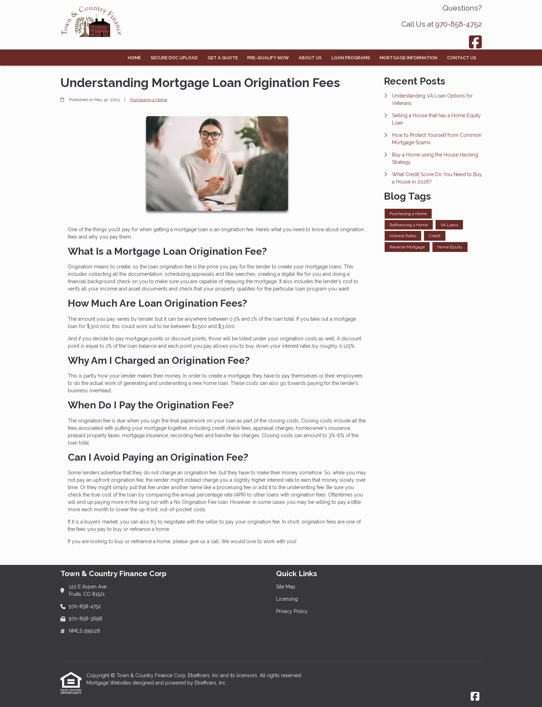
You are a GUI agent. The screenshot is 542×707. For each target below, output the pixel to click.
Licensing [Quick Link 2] (287, 599)
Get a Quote (223, 57)
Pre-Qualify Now (268, 57)
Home (134, 57)
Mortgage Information (408, 57)
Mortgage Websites (109, 683)
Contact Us (461, 57)
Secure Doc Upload (174, 57)
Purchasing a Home (148, 99)
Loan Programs (351, 57)
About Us (310, 57)
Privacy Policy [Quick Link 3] (292, 611)
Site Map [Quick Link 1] (285, 586)
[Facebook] (475, 41)
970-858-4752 (458, 24)
